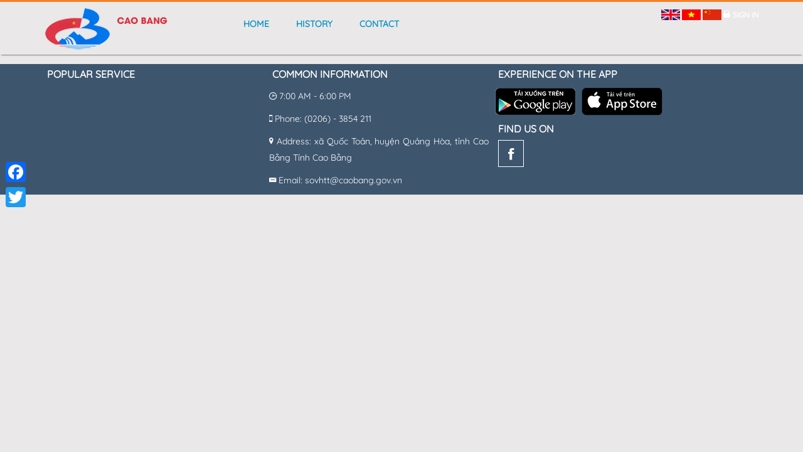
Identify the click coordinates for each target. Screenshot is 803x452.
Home (256, 24)
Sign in (746, 14)
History (314, 24)
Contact (379, 24)
